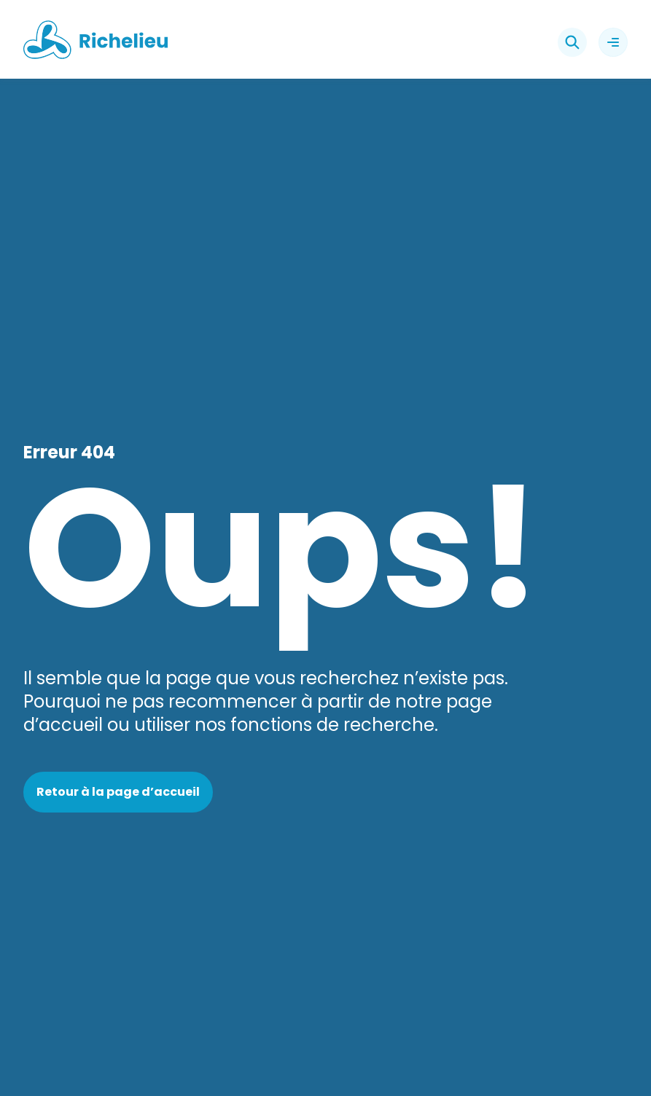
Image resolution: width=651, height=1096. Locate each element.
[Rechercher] (572, 42)
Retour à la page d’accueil (118, 791)
